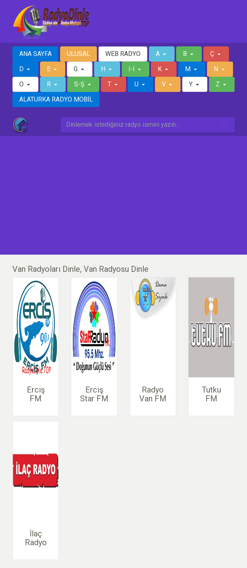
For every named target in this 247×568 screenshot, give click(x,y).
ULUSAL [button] (78, 54)
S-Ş (80, 84)
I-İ (132, 69)
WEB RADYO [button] (123, 54)
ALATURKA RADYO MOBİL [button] (56, 99)
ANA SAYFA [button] (35, 54)
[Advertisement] (123, 195)
